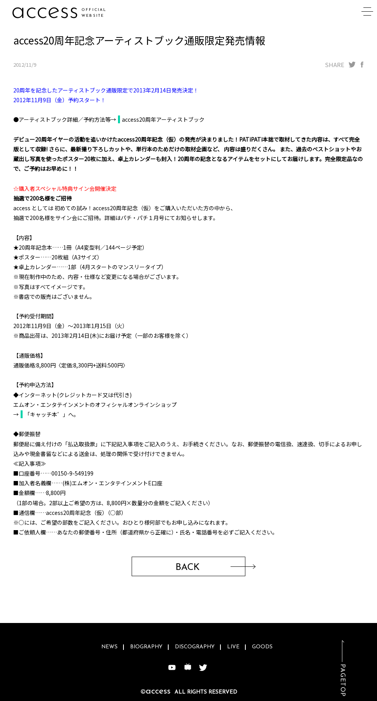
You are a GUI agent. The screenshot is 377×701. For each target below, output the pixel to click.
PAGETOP (342, 680)
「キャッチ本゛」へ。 (52, 414)
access (45, 11)
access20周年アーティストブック (163, 119)
